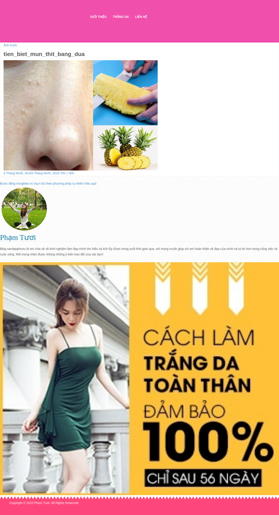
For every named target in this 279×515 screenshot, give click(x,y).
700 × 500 (67, 173)
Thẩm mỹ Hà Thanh (47, 24)
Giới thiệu (98, 17)
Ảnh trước (10, 45)
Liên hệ (141, 17)
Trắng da (121, 17)
